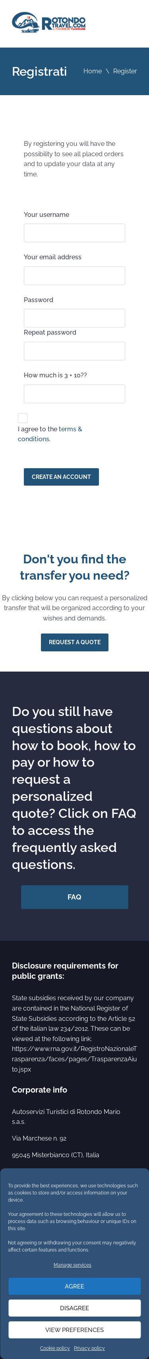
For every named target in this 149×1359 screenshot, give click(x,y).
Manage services (72, 1265)
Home (92, 71)
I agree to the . (50, 434)
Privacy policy (89, 1348)
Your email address (52, 257)
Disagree (74, 1308)
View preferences (74, 1330)
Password (38, 300)
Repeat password (50, 332)
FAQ (74, 897)
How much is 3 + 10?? (55, 375)
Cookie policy (55, 1348)
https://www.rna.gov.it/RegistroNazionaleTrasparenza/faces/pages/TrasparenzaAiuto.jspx (74, 1059)
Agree (74, 1286)
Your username (46, 214)
